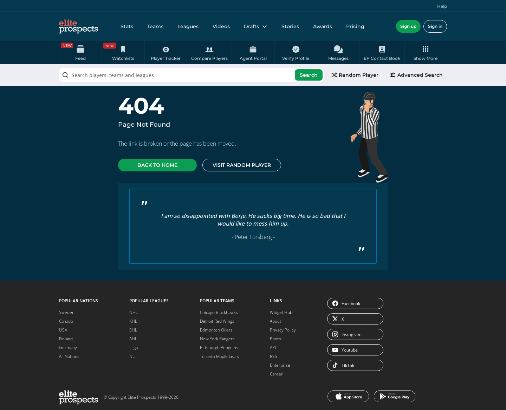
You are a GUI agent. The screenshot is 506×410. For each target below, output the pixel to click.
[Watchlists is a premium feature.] (123, 52)
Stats (127, 26)
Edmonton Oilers (216, 330)
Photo (275, 339)
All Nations (69, 356)
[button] (426, 52)
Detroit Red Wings (217, 321)
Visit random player (242, 165)
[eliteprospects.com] (78, 26)
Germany (68, 348)
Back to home (157, 165)
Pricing (355, 26)
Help (442, 6)
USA (63, 330)
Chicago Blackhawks (219, 312)
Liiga (133, 348)
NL (132, 356)
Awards (322, 26)
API (273, 348)
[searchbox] (191, 75)
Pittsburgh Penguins (219, 348)
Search (309, 75)
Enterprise (280, 365)
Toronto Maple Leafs (219, 356)
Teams (155, 26)
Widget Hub (281, 312)
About (275, 321)
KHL (133, 321)
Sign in (435, 26)
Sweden (66, 312)
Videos (221, 26)
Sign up (408, 26)
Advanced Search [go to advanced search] (416, 75)
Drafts (255, 26)
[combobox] (191, 75)
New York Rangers (217, 339)
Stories (290, 26)
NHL (133, 312)
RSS (273, 356)
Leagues (188, 26)
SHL (133, 330)
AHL (133, 339)
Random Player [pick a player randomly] (354, 75)
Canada (66, 321)
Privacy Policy (283, 330)
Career (276, 374)
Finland (66, 339)
